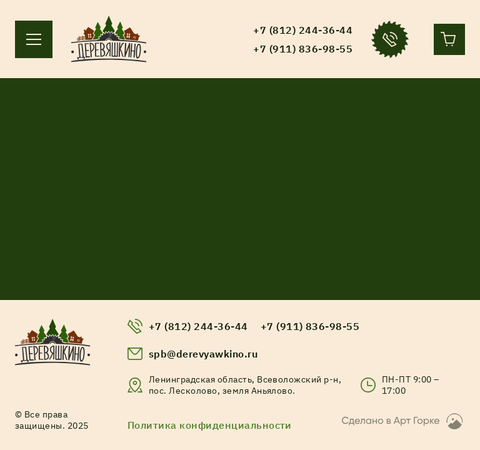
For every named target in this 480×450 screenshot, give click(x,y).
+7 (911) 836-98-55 (310, 326)
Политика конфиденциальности (210, 425)
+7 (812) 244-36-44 (198, 326)
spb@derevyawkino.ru (203, 354)
